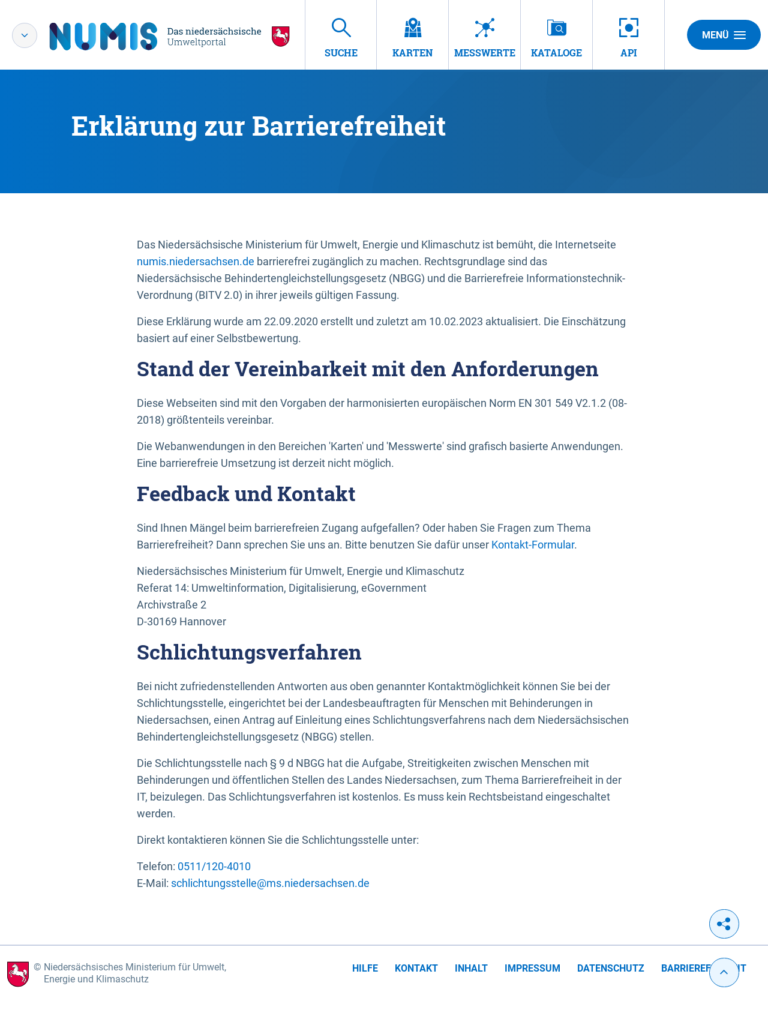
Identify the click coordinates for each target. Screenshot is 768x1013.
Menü (724, 35)
